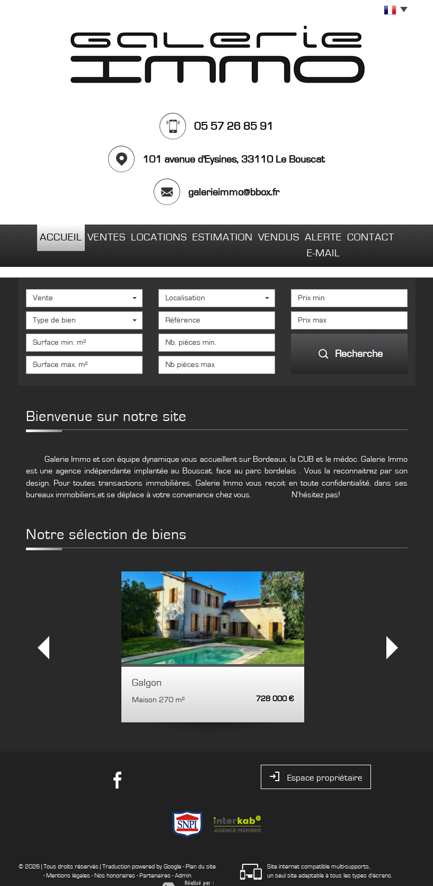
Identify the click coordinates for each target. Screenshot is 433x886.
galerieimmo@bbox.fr (233, 192)
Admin (183, 855)
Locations (147, 235)
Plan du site (200, 846)
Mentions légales (68, 855)
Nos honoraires (114, 855)
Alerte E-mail (320, 235)
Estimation (206, 235)
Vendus (261, 235)
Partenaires (155, 855)
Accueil (49, 235)
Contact (382, 235)
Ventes (95, 235)
